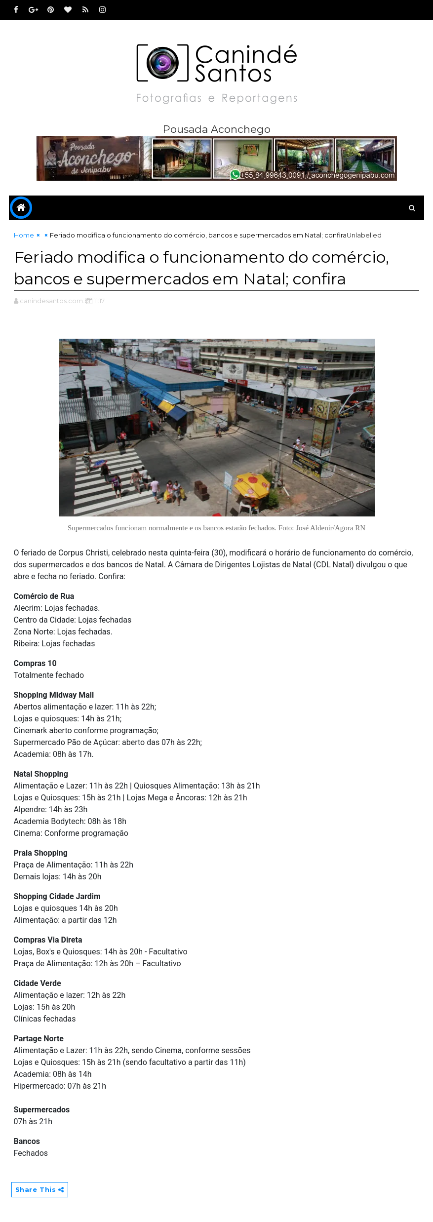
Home (24, 235)
